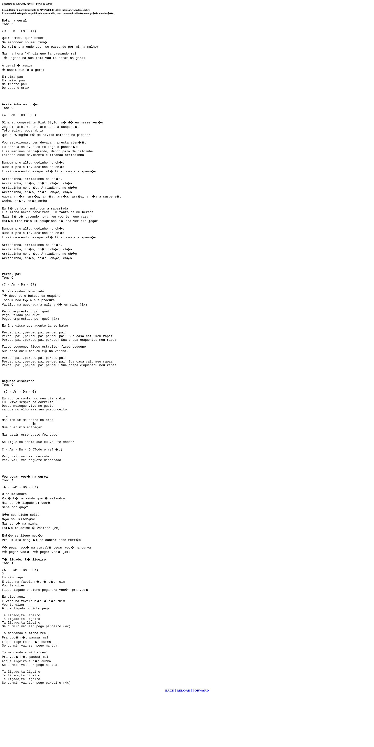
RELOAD (183, 741)
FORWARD (201, 741)
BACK (170, 741)
